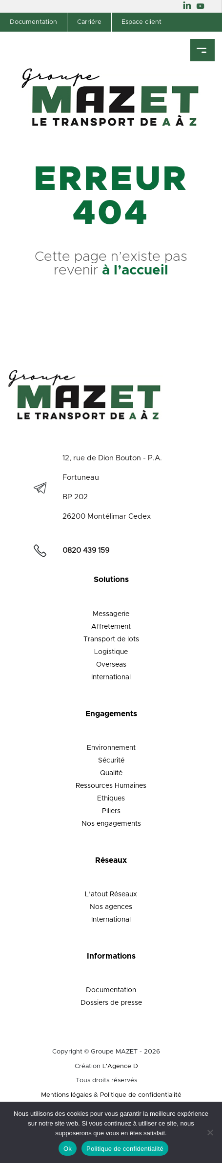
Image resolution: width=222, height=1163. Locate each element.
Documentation (33, 22)
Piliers (111, 811)
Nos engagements (111, 823)
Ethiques (111, 798)
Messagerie (111, 614)
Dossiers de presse (111, 1002)
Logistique (111, 652)
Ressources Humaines (111, 785)
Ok (67, 1148)
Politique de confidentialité (141, 1095)
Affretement (111, 626)
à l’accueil (135, 270)
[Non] (210, 1132)
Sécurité (111, 760)
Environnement (111, 748)
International (111, 677)
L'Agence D (120, 1066)
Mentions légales (66, 1095)
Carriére (89, 22)
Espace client (141, 22)
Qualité (111, 773)
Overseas (111, 664)
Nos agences (111, 907)
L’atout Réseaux (111, 894)
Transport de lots (111, 639)
